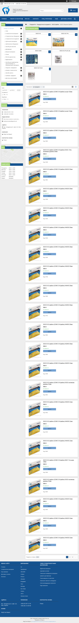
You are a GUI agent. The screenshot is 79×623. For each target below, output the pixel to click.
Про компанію (4, 571)
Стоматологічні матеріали (12, 33)
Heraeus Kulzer (24, 596)
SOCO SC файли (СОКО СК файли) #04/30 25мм (58, 227)
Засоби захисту (9, 73)
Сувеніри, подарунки (11, 75)
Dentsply (23, 586)
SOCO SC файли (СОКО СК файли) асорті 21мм (57, 111)
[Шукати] (62, 10)
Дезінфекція (9, 49)
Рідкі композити (44, 585)
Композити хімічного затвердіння (48, 580)
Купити (49, 99)
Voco (22, 584)
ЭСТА (22, 593)
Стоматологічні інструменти (12, 38)
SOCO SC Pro (65, 33)
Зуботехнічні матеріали (11, 41)
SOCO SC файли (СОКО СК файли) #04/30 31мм (58, 537)
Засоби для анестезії (11, 46)
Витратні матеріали (10, 51)
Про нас (27, 18)
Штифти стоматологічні (11, 70)
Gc (21, 567)
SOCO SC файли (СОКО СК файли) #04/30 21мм (58, 421)
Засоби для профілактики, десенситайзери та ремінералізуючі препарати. (12, 64)
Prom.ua (47, 618)
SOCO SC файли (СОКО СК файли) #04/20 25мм (58, 188)
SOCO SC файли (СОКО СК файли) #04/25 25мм (58, 208)
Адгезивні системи (44, 571)
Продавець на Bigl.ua (39, 620)
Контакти (36, 18)
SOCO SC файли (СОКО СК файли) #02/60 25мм (58, 344)
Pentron (22, 576)
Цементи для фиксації (45, 575)
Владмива (23, 581)
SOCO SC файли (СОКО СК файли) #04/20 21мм (58, 402)
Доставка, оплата (66, 18)
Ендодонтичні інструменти (44, 24)
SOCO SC (38, 33)
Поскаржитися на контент (37, 621)
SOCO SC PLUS (38, 68)
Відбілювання (9, 59)
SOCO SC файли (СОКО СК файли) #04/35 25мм (58, 247)
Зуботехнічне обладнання (12, 44)
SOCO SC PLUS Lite (65, 50)
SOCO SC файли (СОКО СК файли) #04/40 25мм (58, 266)
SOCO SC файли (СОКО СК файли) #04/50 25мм (58, 305)
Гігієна (7, 54)
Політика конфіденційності (50, 621)
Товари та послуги (15, 18)
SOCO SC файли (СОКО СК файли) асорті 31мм (57, 130)
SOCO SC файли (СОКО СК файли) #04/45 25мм (58, 285)
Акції (56, 18)
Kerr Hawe (23, 588)
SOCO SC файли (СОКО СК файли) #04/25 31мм (58, 518)
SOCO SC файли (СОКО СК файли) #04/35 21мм (58, 440)
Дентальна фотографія (11, 78)
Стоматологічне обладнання (12, 36)
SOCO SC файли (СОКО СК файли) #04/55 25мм (58, 324)
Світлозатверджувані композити (48, 583)
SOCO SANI (38, 50)
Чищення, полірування (11, 67)
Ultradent (23, 579)
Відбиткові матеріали (45, 568)
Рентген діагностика (10, 57)
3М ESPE (23, 571)
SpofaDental (23, 569)
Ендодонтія (33, 24)
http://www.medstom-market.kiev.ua (12, 119)
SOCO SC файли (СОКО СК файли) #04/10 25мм (58, 169)
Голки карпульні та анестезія (47, 578)
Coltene (22, 574)
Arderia (22, 591)
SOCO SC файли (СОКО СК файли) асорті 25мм (57, 91)
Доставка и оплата (5, 574)
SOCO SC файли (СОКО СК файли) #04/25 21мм (58, 363)
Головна (4, 18)
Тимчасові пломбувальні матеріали (48, 573)
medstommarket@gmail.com (10, 121)
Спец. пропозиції (47, 18)
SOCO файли (55, 24)
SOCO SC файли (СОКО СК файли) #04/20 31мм (58, 499)
